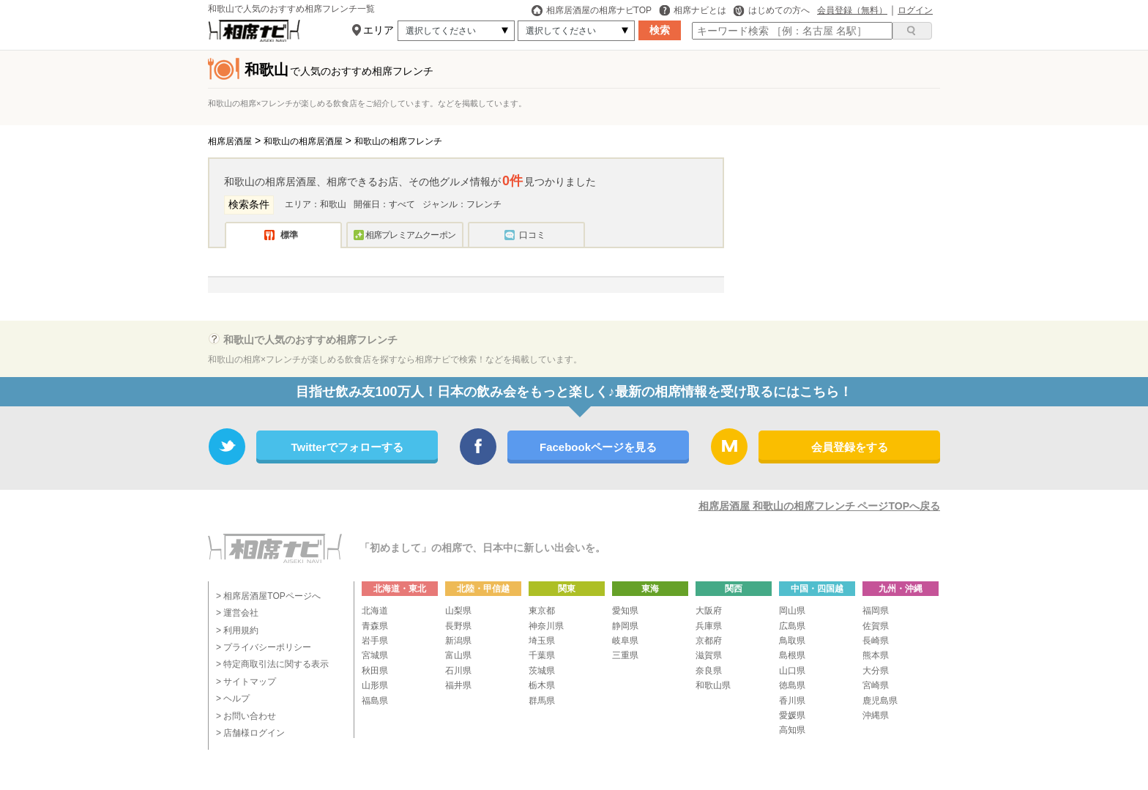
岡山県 (792, 610)
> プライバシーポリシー (263, 647)
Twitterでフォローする (347, 447)
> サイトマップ (246, 682)
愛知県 (625, 610)
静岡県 (625, 626)
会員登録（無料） (852, 10)
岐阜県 (625, 641)
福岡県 (875, 610)
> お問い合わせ (246, 716)
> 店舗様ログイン (250, 733)
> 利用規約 (237, 630)
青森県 (375, 626)
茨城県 (542, 671)
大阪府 (709, 610)
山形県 (375, 685)
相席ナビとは (692, 10)
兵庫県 (709, 626)
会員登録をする (849, 447)
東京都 (542, 610)
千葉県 (542, 655)
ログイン (915, 10)
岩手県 (375, 641)
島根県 (792, 655)
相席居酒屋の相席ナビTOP (592, 10)
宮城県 (375, 655)
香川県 (792, 701)
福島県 (375, 701)
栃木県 (542, 685)
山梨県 (458, 610)
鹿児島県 (880, 701)
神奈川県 (546, 626)
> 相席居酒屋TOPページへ (268, 596)
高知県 (792, 730)
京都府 (709, 641)
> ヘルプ (233, 698)
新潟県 (458, 641)
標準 (289, 235)
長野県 (458, 626)
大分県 (875, 671)
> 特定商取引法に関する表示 (272, 664)
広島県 (792, 626)
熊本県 (875, 655)
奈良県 (709, 671)
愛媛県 (792, 715)
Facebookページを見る (598, 447)
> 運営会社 (237, 613)
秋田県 (375, 671)
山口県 (792, 671)
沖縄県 (875, 715)
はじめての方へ (772, 10)
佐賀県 (875, 626)
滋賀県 (709, 655)
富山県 (458, 655)
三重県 (625, 655)
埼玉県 (542, 641)
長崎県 (875, 641)
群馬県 (542, 701)
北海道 (375, 610)
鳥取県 (792, 641)
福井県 (458, 685)
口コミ (532, 235)
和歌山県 (713, 685)
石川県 (458, 671)
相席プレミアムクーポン (410, 235)
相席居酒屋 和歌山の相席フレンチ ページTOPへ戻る (819, 506)
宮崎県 (875, 685)
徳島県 (792, 685)
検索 (659, 30)
